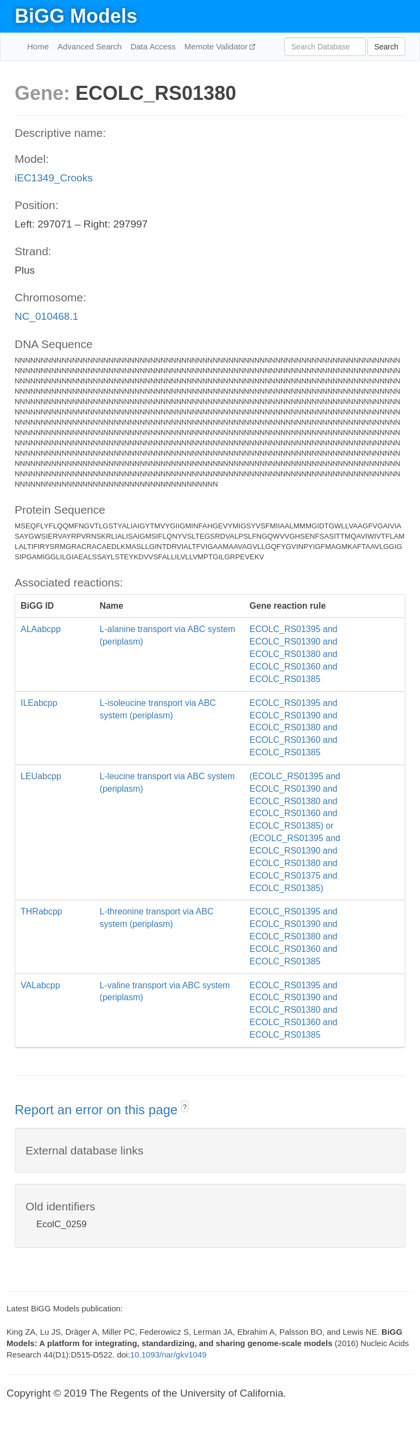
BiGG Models (76, 16)
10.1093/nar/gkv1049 (168, 1354)
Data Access (152, 46)
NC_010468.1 (46, 316)
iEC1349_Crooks (54, 178)
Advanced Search (90, 46)
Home (38, 46)
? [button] (185, 1107)
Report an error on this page (98, 1109)
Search (386, 46)
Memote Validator (217, 46)
